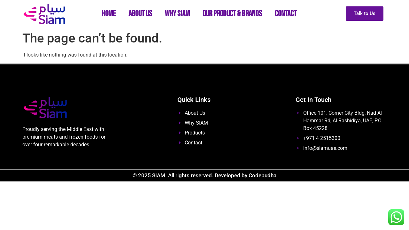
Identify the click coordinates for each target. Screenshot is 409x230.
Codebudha (262, 175)
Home (109, 14)
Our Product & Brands (232, 14)
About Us (140, 14)
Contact (286, 14)
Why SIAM (177, 14)
